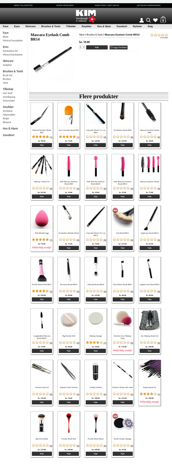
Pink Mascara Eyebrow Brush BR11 (122, 182)
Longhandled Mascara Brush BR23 (41, 337)
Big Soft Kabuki (42, 439)
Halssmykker (9, 114)
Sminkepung (9, 96)
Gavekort (122, 26)
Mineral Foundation (13, 40)
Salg (150, 26)
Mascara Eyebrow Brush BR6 (149, 131)
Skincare (31, 26)
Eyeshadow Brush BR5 (122, 130)
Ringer (6, 118)
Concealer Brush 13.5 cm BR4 (95, 131)
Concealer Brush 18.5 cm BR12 (95, 234)
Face (5, 26)
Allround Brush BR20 (95, 284)
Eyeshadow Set (10, 50)
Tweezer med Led (42, 387)
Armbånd (7, 111)
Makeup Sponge (95, 336)
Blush (5, 36)
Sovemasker (9, 100)
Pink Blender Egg (42, 233)
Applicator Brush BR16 (149, 233)
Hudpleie (7, 65)
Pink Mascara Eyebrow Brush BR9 (69, 182)
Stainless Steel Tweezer (69, 387)
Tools (5, 82)
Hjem (82, 34)
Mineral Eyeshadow (13, 54)
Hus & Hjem (104, 26)
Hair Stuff (7, 93)
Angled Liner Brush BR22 (149, 284)
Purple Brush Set (149, 387)
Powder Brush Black (95, 439)
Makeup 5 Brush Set (42, 181)
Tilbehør (71, 26)
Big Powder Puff (68, 336)
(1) (42, 137)
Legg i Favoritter (118, 47)
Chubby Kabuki (96, 387)
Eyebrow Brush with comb (122, 387)
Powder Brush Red (68, 439)
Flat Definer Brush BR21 (122, 284)
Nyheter (137, 26)
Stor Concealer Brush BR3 (68, 130)
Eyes (17, 26)
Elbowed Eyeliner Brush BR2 (41, 131)
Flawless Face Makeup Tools (122, 337)
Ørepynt (7, 122)
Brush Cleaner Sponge (122, 439)
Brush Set (7, 75)
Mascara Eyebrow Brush (149, 181)
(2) (42, 291)
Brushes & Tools (50, 26)
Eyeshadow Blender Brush (68, 233)
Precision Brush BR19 (68, 284)
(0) (96, 137)
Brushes (7, 79)
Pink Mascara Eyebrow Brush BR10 (95, 182)
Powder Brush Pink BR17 (42, 284)
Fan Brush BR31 (122, 233)
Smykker (87, 26)
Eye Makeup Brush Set (149, 336)
